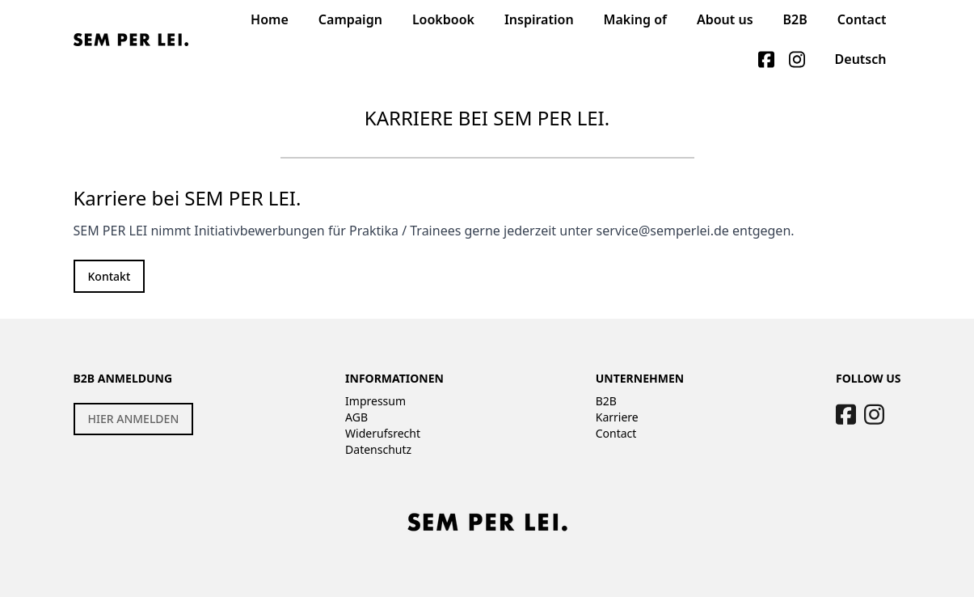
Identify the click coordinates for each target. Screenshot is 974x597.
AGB (356, 417)
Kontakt (109, 276)
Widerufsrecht (382, 433)
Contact (616, 433)
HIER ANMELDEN (133, 418)
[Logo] (131, 39)
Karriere (617, 417)
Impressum (375, 401)
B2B (606, 401)
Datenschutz (378, 449)
